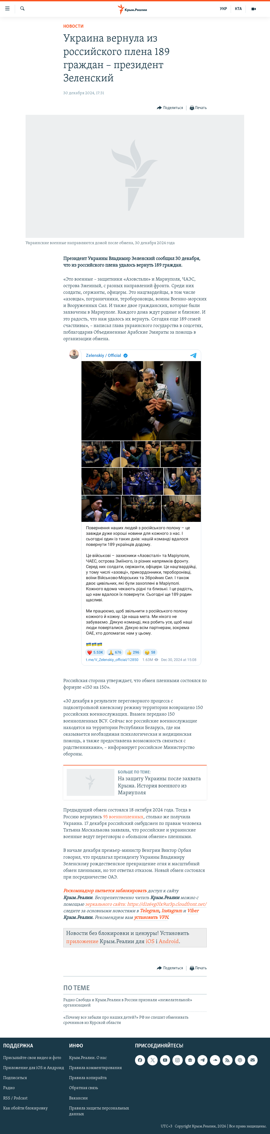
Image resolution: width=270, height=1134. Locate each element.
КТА (238, 9)
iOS (150, 941)
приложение (82, 941)
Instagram (171, 911)
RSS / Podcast (15, 1098)
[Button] (170, 108)
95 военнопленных (123, 817)
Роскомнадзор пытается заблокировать (105, 891)
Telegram (149, 911)
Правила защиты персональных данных (99, 1111)
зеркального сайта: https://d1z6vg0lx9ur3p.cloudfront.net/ (145, 904)
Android (169, 941)
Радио (9, 1088)
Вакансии (78, 1098)
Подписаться (15, 1078)
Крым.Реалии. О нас (88, 1058)
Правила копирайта (88, 1078)
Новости (73, 26)
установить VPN (151, 917)
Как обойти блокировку (25, 1108)
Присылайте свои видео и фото (32, 1058)
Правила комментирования (95, 1068)
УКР (223, 9)
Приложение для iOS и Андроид (33, 1068)
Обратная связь (83, 1088)
